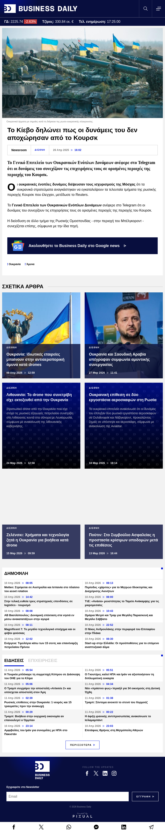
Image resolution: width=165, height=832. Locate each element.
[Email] (67, 796)
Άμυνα (30, 264)
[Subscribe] (143, 796)
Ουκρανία (15, 264)
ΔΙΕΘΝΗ (40, 150)
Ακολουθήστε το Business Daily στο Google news (69, 246)
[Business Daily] (42, 770)
